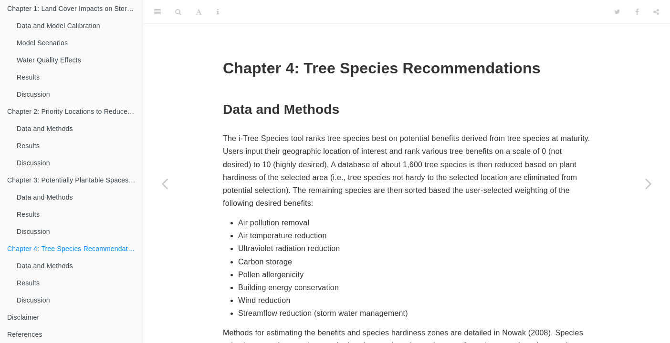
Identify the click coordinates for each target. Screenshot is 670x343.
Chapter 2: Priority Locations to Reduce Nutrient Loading (75, 111)
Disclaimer (23, 317)
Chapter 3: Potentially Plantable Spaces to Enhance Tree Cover (75, 180)
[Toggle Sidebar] (157, 12)
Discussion (33, 94)
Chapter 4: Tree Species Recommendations (73, 248)
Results (28, 77)
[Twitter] (617, 12)
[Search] (178, 12)
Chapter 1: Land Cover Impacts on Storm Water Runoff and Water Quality (75, 8)
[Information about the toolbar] (217, 12)
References (24, 334)
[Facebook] (637, 12)
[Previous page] (164, 183)
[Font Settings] (198, 12)
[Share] (656, 12)
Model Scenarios (42, 43)
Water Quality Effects (49, 60)
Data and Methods (45, 128)
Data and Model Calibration (58, 26)
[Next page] (648, 183)
